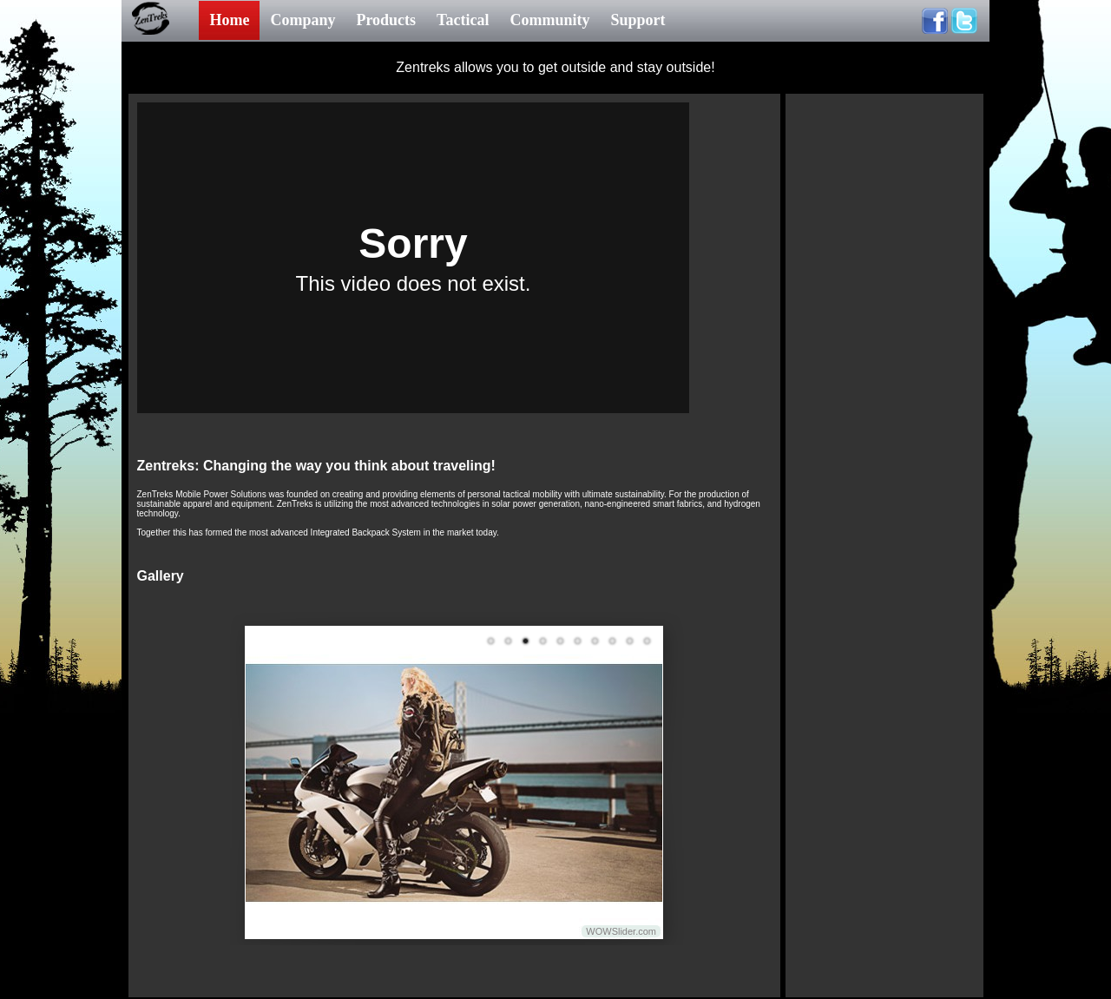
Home (229, 20)
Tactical (463, 20)
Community (549, 20)
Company (302, 20)
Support (637, 20)
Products (386, 20)
